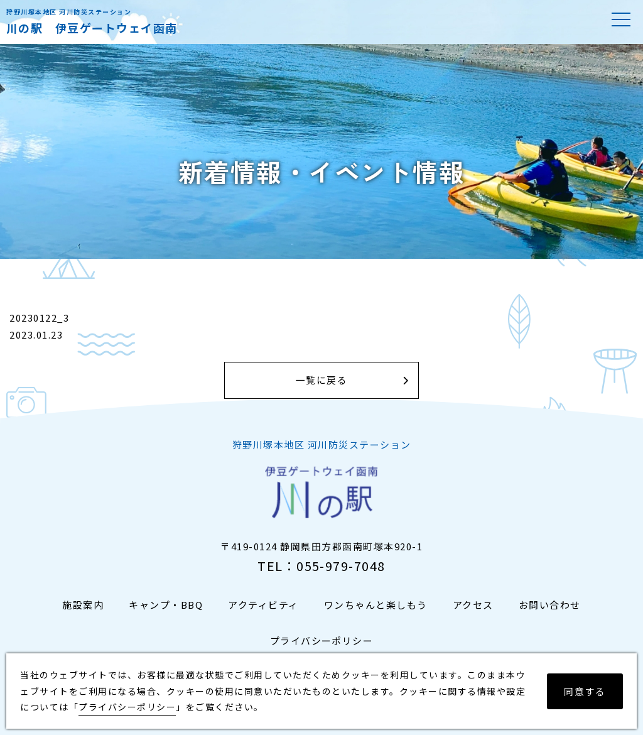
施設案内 (83, 604)
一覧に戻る (322, 380)
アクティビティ (263, 604)
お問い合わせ (550, 604)
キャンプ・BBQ (166, 604)
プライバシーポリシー (322, 640)
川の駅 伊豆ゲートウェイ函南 (92, 27)
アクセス (473, 604)
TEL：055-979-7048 (321, 566)
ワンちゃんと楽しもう (376, 604)
